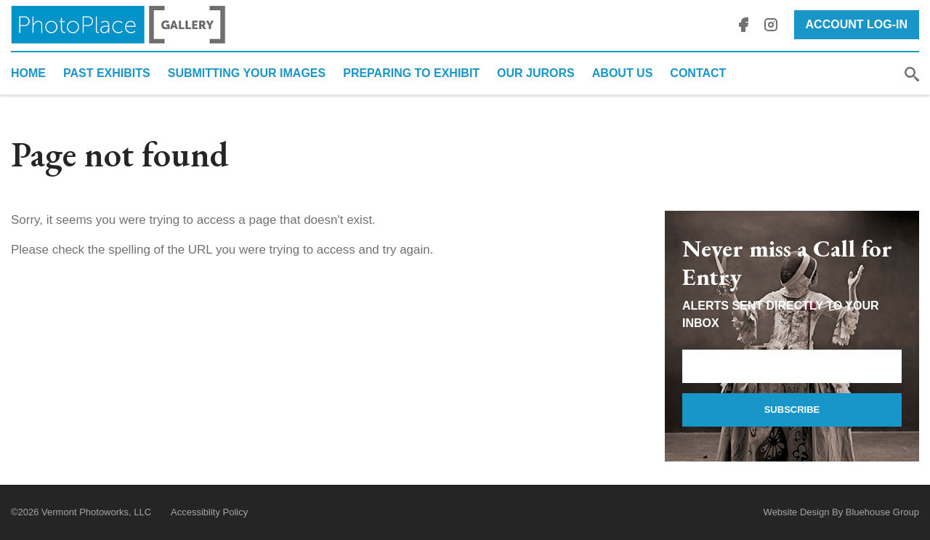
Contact (698, 73)
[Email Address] (792, 366)
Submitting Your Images (247, 73)
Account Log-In (856, 24)
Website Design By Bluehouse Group (841, 512)
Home (28, 73)
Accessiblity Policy (209, 512)
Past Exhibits (106, 73)
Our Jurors (536, 73)
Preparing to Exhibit (411, 73)
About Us (622, 73)
